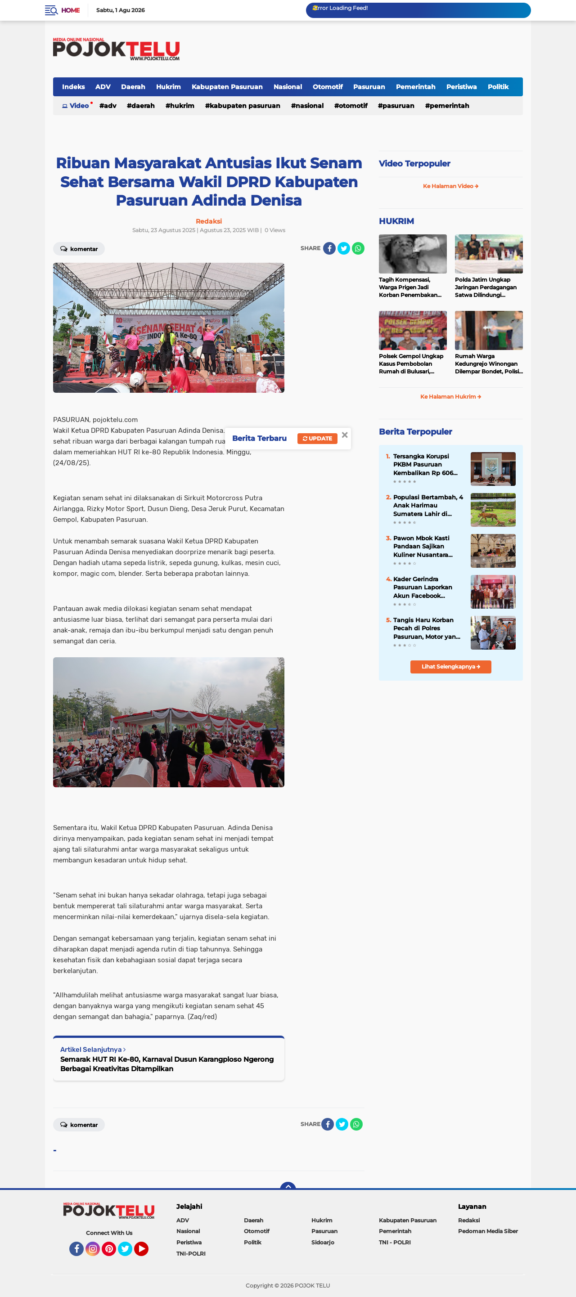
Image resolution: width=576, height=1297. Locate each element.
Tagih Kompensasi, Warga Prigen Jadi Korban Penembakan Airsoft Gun (408, 287)
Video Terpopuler (414, 164)
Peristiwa (461, 87)
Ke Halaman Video (451, 186)
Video (79, 106)
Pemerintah (416, 87)
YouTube (147, 1253)
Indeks (73, 87)
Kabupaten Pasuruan (227, 87)
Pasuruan (369, 87)
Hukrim (168, 87)
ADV (102, 87)
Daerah (133, 87)
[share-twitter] (344, 248)
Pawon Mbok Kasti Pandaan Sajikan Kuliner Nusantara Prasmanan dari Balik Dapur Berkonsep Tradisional (425, 546)
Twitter (129, 1253)
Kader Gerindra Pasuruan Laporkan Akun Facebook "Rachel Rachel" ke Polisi (422, 587)
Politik (498, 87)
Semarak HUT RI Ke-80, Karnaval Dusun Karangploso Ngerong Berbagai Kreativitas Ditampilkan (167, 1064)
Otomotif (327, 87)
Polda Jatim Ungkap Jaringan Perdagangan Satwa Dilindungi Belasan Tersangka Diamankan (486, 287)
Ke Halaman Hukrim (451, 396)
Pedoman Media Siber (488, 1231)
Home (70, 10)
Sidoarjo (322, 1242)
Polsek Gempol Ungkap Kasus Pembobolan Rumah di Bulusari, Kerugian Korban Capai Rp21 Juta (411, 364)
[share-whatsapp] (358, 248)
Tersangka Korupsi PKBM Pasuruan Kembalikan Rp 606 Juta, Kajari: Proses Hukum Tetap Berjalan (427, 465)
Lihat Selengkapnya (451, 666)
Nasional (288, 87)
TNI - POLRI (395, 1242)
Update (317, 438)
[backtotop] (288, 1190)
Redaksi (469, 1220)
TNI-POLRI (191, 1253)
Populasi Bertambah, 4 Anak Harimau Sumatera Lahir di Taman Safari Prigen (428, 506)
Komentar (79, 248)
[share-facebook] (329, 248)
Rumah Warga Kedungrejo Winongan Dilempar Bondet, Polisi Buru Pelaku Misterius (487, 364)
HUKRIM (396, 221)
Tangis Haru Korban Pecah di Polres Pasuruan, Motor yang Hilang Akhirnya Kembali (426, 628)
